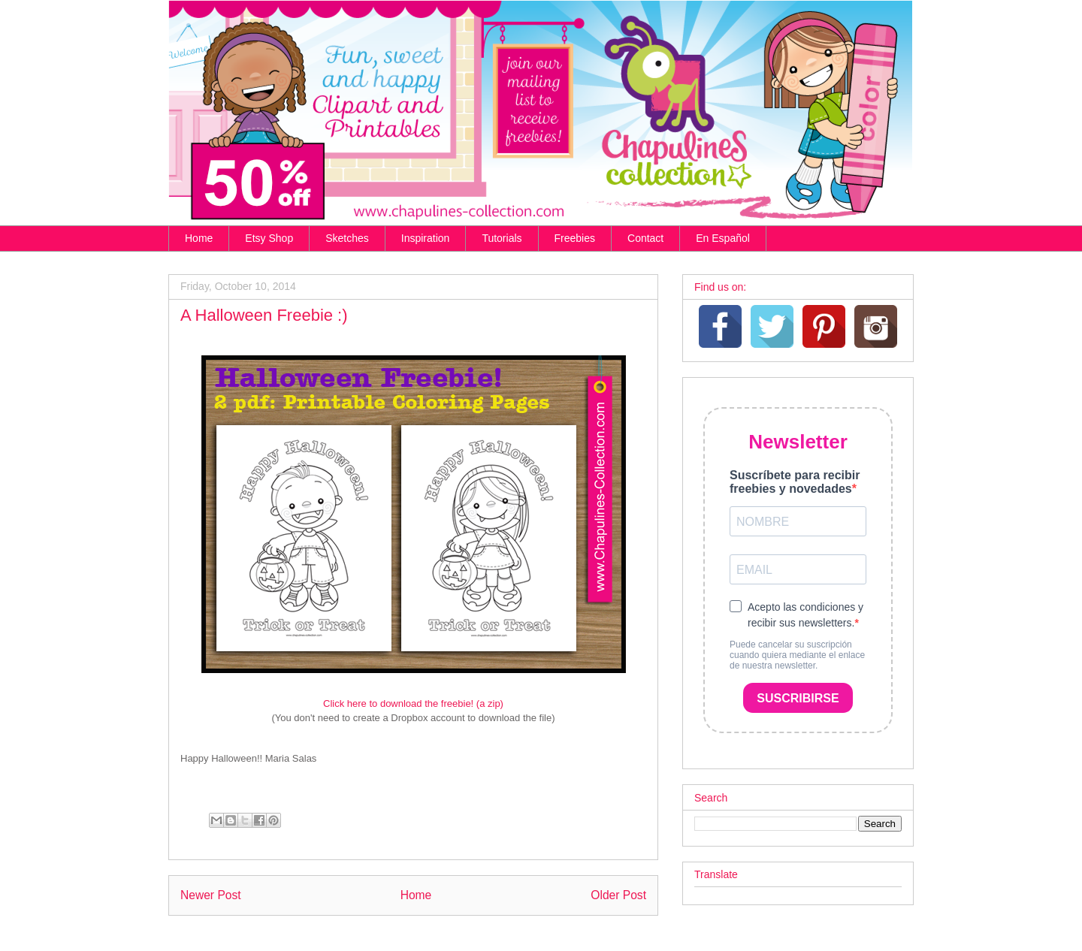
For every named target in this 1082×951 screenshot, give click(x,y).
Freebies (575, 238)
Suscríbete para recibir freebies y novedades (795, 482)
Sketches (347, 238)
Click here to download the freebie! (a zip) (413, 703)
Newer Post (210, 895)
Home (199, 238)
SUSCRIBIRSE (798, 698)
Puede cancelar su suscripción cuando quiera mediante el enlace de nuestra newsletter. (797, 655)
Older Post (618, 895)
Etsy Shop (269, 238)
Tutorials (501, 238)
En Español (723, 238)
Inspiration (425, 238)
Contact (645, 238)
